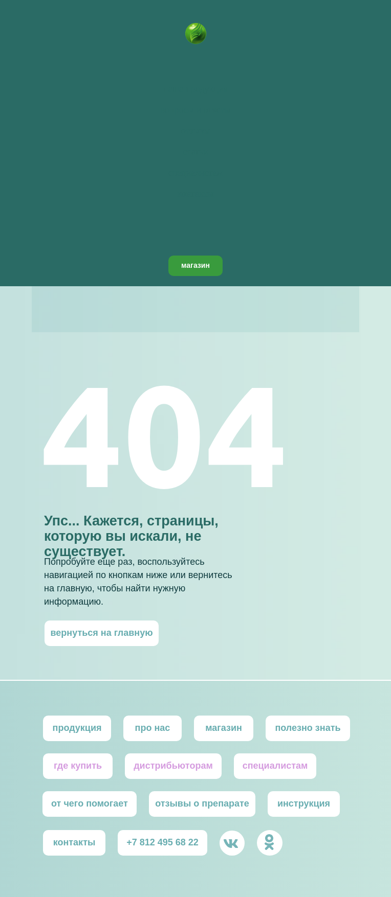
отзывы (195, 131)
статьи (195, 152)
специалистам (195, 173)
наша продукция (195, 89)
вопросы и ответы (195, 110)
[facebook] (195, 232)
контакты (195, 194)
